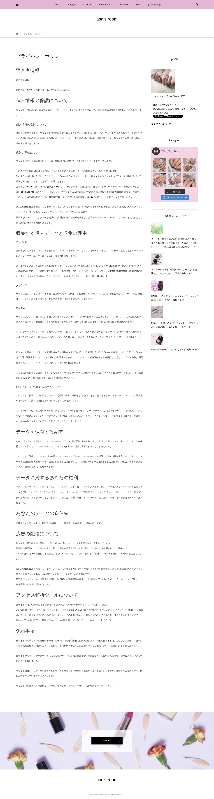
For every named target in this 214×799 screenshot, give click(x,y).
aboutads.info (27, 192)
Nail (138, 4)
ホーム (56, 4)
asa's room (107, 19)
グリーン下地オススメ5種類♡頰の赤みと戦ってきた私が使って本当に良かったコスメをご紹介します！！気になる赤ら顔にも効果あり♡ (174, 243)
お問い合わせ (154, 4)
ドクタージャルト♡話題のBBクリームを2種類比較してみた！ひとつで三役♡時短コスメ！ (174, 271)
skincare (87, 4)
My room (107, 740)
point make (123, 4)
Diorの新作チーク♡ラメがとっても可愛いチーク (174, 351)
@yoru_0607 (179, 96)
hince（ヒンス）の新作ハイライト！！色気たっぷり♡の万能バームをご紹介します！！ (174, 325)
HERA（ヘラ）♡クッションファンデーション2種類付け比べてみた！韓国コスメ (174, 298)
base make (104, 4)
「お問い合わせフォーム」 (38, 90)
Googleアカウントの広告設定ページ (42, 186)
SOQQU (71, 4)
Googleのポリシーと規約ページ (101, 197)
